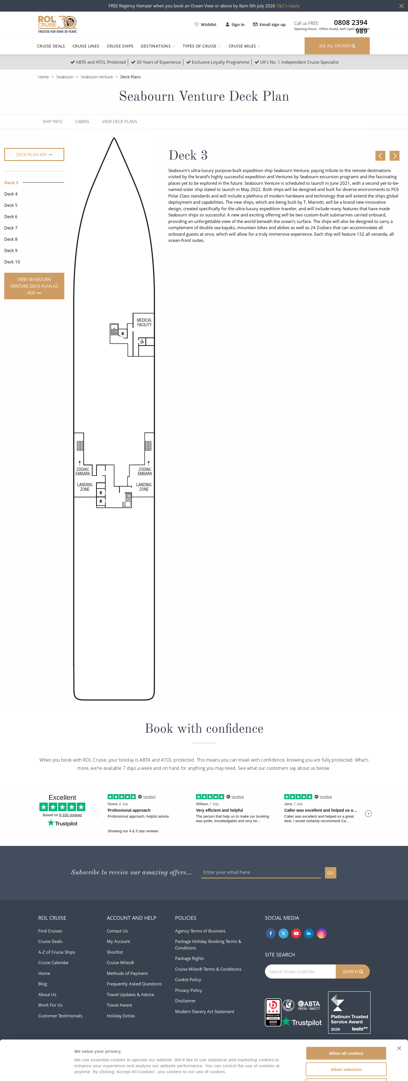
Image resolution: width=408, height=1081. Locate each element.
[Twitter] (283, 933)
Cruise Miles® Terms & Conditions (208, 969)
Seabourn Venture (97, 76)
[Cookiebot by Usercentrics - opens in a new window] (36, 1070)
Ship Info (52, 121)
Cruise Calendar (53, 962)
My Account (118, 941)
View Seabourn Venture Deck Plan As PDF (34, 286)
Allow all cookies (346, 1013)
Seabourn (64, 76)
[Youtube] (296, 933)
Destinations (158, 46)
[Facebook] (271, 933)
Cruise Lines (86, 46)
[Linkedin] (309, 933)
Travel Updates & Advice (130, 994)
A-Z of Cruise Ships (56, 952)
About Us (47, 994)
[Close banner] (399, 1008)
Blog (42, 984)
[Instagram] (322, 933)
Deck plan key (31, 154)
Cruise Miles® (120, 962)
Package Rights (189, 958)
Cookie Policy (188, 979)
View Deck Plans (119, 121)
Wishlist (205, 24)
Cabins (82, 121)
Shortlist (115, 952)
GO (330, 873)
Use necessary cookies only (346, 1045)
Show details (297, 1069)
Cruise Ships (120, 46)
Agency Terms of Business (200, 931)
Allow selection (346, 1029)
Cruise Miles (245, 46)
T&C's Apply (288, 5)
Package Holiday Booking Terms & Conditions (208, 944)
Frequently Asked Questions (134, 984)
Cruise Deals (51, 46)
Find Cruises (50, 931)
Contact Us (117, 931)
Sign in (235, 24)
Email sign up (269, 24)
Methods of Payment (127, 973)
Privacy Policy (188, 990)
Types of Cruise (202, 46)
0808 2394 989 (350, 22)
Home (43, 76)
